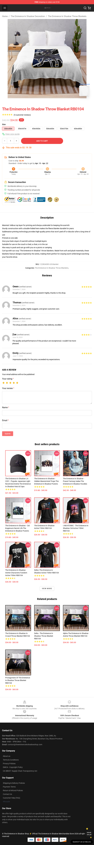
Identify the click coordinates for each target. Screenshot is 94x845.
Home (5, 16)
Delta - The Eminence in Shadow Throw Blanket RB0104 (43, 636)
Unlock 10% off (89, 833)
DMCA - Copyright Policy (13, 767)
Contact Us (7, 794)
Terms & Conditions (11, 760)
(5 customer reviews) (22, 115)
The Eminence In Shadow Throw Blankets (67, 16)
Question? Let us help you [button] (82, 842)
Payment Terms (9, 787)
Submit (8, 434)
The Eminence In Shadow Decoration (28, 16)
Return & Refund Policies (13, 790)
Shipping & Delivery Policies (14, 783)
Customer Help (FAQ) (11, 798)
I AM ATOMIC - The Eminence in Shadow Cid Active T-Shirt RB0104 (75, 528)
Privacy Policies (9, 763)
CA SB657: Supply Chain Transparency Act (20, 771)
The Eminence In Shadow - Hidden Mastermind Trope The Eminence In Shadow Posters (46, 481)
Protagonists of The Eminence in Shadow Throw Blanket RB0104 (17, 680)
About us (6, 756)
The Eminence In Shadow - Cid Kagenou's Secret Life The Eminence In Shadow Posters (17, 528)
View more (47, 588)
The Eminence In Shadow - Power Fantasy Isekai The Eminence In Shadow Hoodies (75, 481)
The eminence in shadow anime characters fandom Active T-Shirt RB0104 (16, 572)
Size (4, 124)
